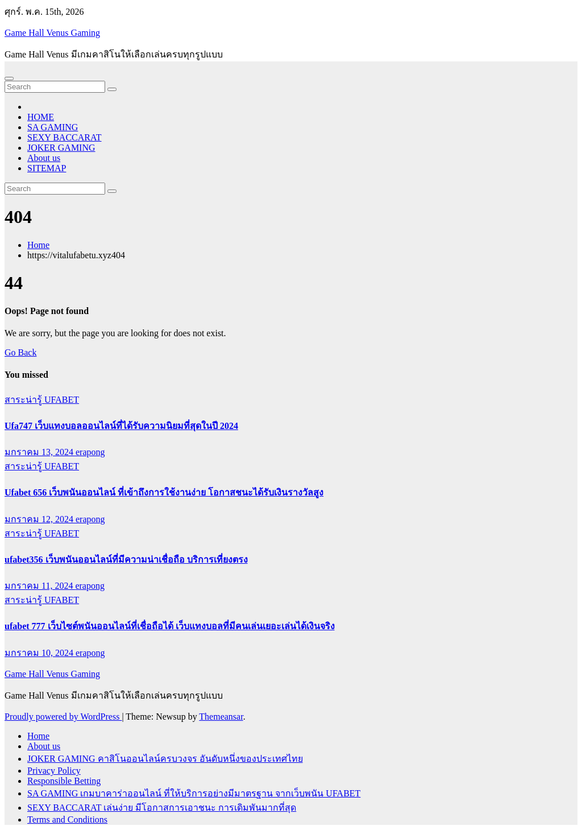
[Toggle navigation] (9, 78)
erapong (90, 452)
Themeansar (221, 716)
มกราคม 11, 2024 (40, 586)
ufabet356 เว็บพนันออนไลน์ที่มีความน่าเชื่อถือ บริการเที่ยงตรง (126, 559)
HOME (40, 117)
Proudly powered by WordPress (63, 716)
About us (43, 158)
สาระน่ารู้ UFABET (42, 399)
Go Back (20, 352)
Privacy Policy (54, 770)
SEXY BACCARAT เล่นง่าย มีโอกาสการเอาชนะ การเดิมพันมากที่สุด (161, 807)
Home (38, 245)
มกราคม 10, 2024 (40, 653)
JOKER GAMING (61, 147)
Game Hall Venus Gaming (52, 33)
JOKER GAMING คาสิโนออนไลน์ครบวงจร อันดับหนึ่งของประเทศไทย (165, 758)
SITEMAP (46, 168)
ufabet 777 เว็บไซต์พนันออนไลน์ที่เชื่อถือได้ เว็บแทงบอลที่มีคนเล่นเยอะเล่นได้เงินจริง (170, 626)
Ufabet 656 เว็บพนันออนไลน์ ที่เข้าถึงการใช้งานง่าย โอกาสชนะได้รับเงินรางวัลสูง (164, 492)
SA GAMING (52, 127)
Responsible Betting (64, 781)
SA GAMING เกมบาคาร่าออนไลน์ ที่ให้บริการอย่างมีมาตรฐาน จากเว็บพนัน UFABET (193, 793)
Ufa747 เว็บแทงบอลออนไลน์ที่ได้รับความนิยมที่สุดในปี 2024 (121, 426)
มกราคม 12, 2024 (40, 519)
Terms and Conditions (67, 819)
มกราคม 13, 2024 (40, 452)
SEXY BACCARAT (64, 137)
